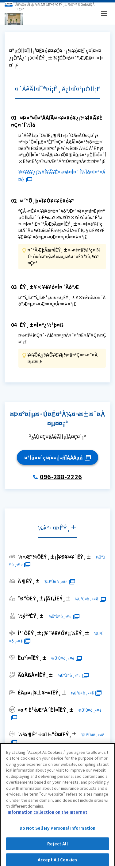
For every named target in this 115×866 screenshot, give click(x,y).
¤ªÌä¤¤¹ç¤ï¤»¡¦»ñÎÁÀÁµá (57, 457)
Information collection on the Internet (47, 816)
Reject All (57, 848)
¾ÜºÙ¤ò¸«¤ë (59, 581)
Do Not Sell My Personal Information (58, 832)
